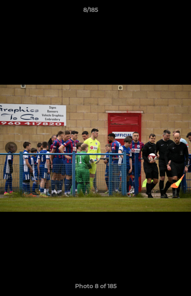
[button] (161, 12)
